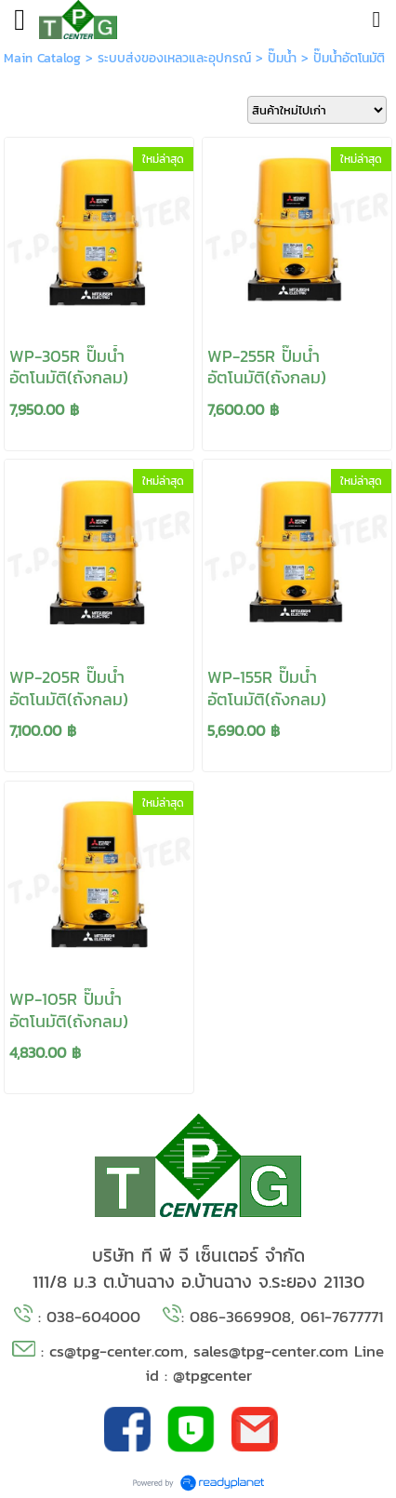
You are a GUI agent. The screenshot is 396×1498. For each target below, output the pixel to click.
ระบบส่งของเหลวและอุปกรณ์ (174, 58)
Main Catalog (42, 58)
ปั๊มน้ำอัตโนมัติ (349, 58)
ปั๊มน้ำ (282, 58)
